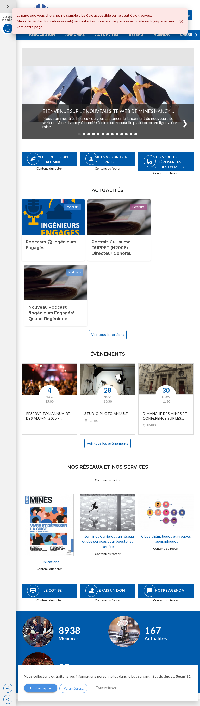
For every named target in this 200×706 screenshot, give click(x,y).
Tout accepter (41, 688)
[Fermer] (181, 22)
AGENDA (162, 34)
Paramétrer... (74, 688)
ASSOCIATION (42, 34)
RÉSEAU (136, 34)
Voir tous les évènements (108, 373)
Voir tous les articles (107, 265)
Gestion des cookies (37, 701)
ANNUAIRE (75, 34)
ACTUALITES (107, 34)
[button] (7, 699)
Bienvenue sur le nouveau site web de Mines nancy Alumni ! (107, 114)
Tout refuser (107, 688)
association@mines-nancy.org (51, 664)
